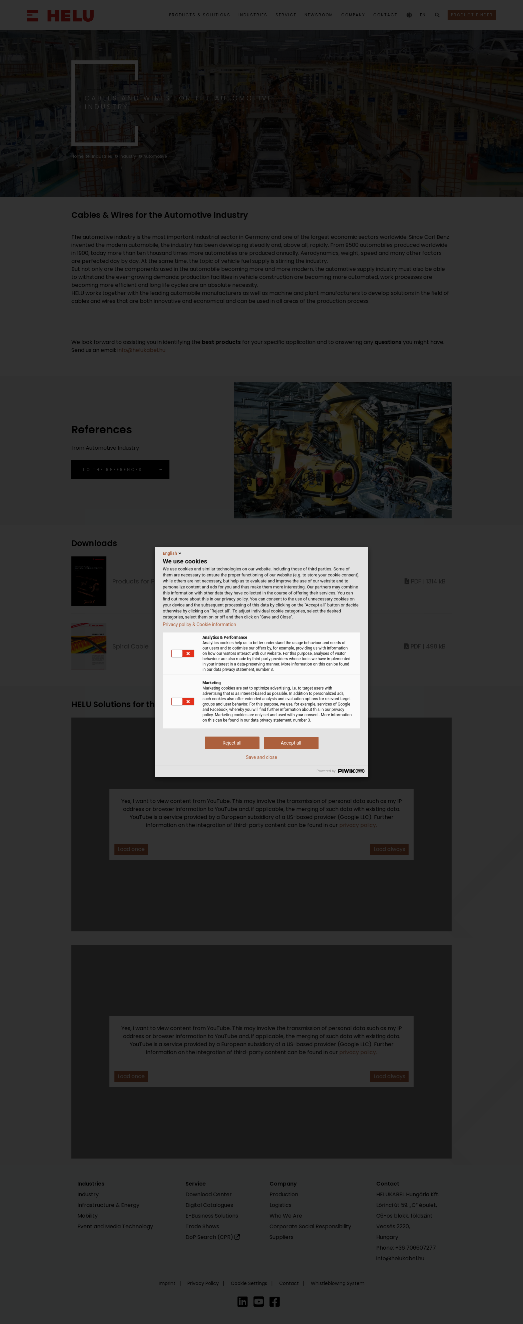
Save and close (261, 757)
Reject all (231, 743)
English (172, 553)
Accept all (291, 743)
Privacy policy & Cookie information (199, 624)
